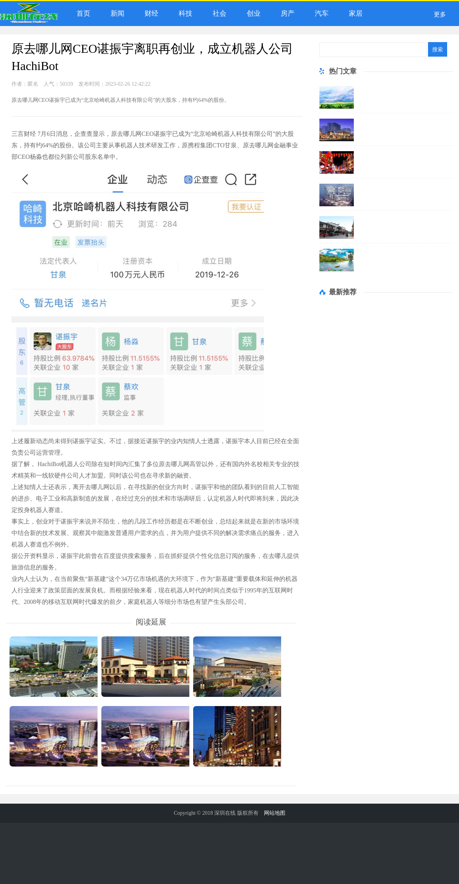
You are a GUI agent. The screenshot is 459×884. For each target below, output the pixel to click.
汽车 (320, 13)
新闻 (115, 13)
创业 (251, 13)
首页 (81, 13)
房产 (286, 13)
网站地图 (274, 813)
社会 (217, 13)
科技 (183, 13)
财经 (149, 13)
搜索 (437, 49)
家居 (354, 13)
